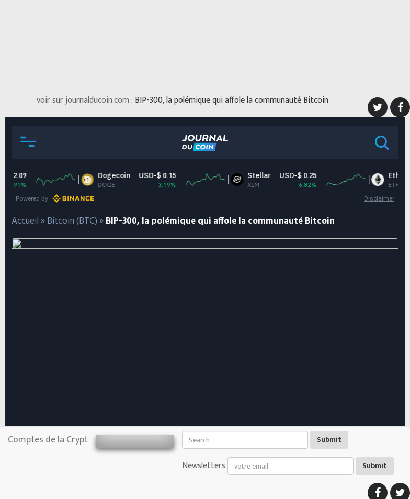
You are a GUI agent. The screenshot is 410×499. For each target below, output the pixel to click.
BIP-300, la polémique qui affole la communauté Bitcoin (231, 100)
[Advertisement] (205, 44)
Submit (329, 440)
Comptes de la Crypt (48, 440)
